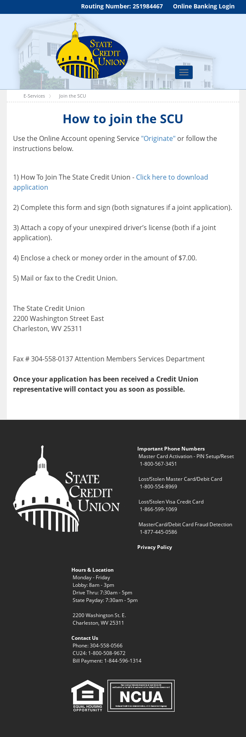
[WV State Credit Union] (90, 51)
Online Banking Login (204, 6)
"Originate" (158, 138)
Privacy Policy (154, 547)
